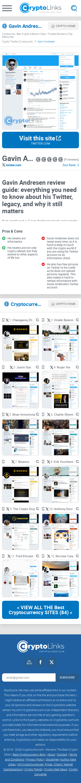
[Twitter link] (52, 662)
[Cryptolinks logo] (40, 8)
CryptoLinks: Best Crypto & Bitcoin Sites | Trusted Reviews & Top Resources (37, 35)
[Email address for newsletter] (29, 677)
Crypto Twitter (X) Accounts (17, 41)
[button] (7, 8)
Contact (62, 754)
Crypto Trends (33, 769)
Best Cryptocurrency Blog (29, 754)
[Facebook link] (40, 662)
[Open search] (74, 8)
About (51, 754)
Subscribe (67, 677)
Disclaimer (52, 759)
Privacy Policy (35, 759)
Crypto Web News (55, 769)
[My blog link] (29, 662)
